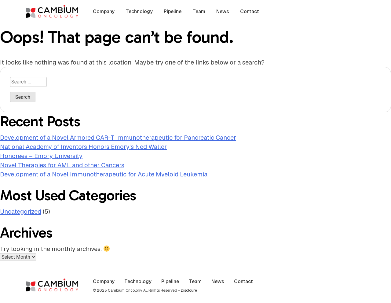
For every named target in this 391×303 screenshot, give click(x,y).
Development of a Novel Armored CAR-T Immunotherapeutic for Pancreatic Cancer (118, 138)
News (222, 11)
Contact (249, 11)
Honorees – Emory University (41, 156)
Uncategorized (20, 212)
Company (104, 11)
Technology (139, 11)
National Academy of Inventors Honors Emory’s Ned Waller (83, 147)
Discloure (189, 290)
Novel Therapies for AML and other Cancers (62, 165)
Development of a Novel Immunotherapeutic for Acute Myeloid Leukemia (103, 174)
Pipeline (172, 11)
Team (198, 11)
